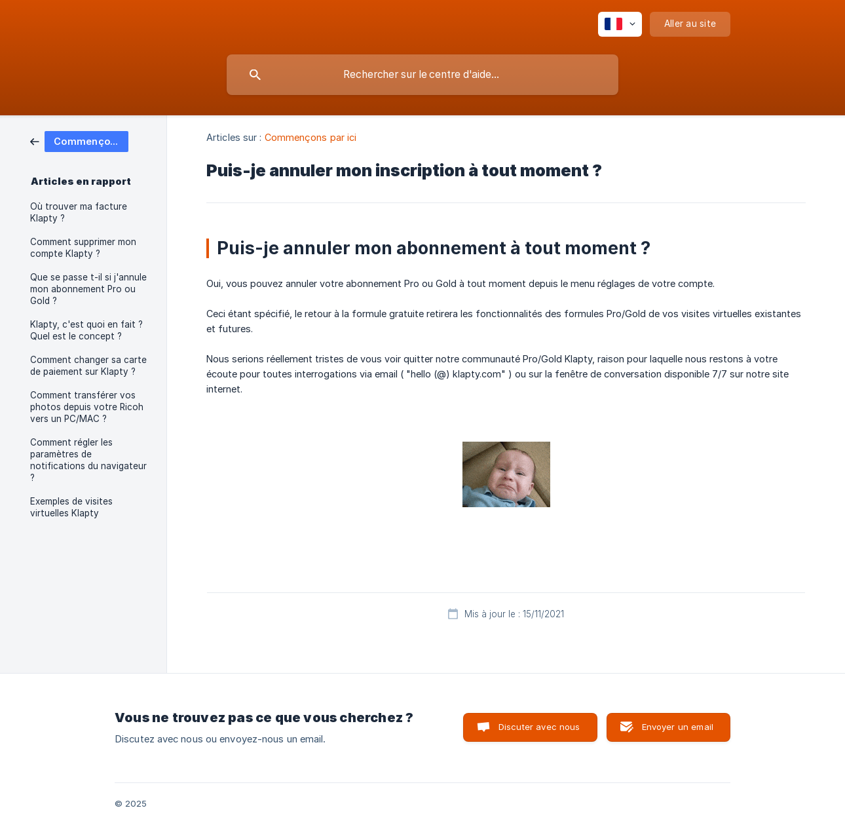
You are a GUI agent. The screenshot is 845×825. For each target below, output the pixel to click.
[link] (79, 140)
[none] (620, 24)
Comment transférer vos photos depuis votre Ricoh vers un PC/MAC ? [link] (86, 407)
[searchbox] (422, 74)
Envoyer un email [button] (677, 726)
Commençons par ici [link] (311, 137)
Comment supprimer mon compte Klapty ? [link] (83, 248)
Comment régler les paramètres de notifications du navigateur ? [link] (88, 460)
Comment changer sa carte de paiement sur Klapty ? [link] (88, 366)
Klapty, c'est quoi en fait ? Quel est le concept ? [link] (86, 330)
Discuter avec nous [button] (539, 726)
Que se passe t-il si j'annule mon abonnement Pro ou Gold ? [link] (88, 289)
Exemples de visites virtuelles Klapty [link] (71, 507)
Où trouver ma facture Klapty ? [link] (78, 212)
